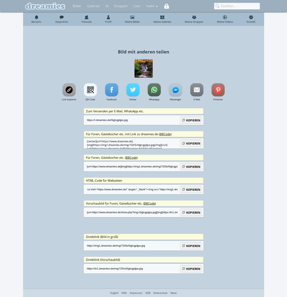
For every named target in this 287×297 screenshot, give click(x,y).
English (114, 293)
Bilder (77, 6)
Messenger (175, 99)
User (137, 6)
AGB (147, 293)
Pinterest (218, 99)
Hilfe (124, 293)
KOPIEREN (191, 120)
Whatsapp (154, 99)
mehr (150, 6)
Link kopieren (69, 99)
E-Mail (197, 99)
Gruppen (121, 6)
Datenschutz (160, 293)
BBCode (165, 134)
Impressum (136, 293)
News (174, 293)
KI (107, 6)
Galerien (93, 6)
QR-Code (90, 99)
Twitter (133, 99)
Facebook (112, 99)
